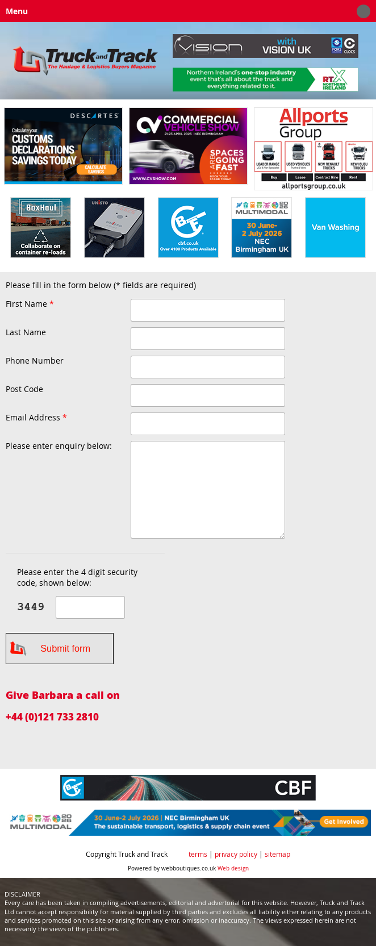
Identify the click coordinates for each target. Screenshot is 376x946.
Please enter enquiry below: (59, 446)
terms (198, 854)
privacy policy (236, 854)
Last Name (26, 332)
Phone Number (35, 361)
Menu (185, 11)
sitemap (277, 854)
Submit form (65, 648)
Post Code (24, 389)
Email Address (36, 417)
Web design (233, 868)
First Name (30, 304)
